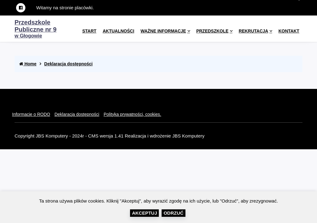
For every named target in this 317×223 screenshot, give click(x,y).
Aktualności (118, 30)
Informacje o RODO (31, 114)
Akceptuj (144, 213)
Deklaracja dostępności (68, 63)
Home (28, 63)
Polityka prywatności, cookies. (132, 114)
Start (89, 30)
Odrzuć (173, 213)
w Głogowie (36, 29)
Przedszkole (212, 30)
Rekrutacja (253, 30)
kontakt (288, 30)
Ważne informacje (163, 30)
